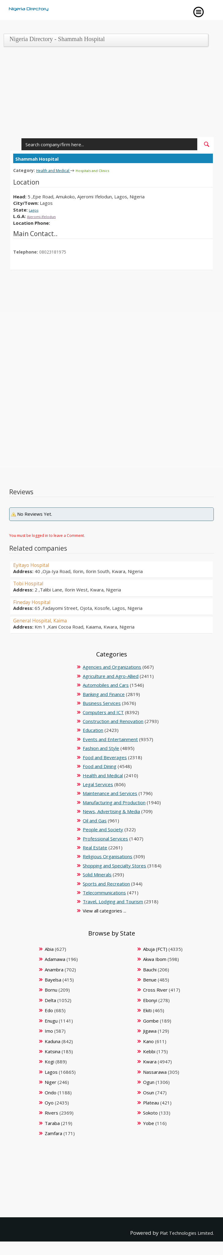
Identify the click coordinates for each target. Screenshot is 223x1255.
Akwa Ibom (154, 959)
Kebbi (149, 1051)
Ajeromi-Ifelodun (44, 216)
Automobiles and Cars (106, 685)
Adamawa (55, 959)
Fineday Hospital (35, 601)
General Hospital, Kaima (45, 620)
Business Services (102, 703)
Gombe (151, 1020)
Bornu (51, 989)
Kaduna (52, 1041)
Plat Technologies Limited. (182, 1232)
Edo (49, 1010)
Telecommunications (104, 892)
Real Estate (95, 847)
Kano (148, 1041)
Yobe (148, 1123)
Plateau (151, 1102)
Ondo (50, 1092)
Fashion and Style (101, 748)
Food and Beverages (105, 757)
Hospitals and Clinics (103, 170)
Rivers (51, 1112)
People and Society (103, 829)
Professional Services (105, 838)
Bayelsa (53, 979)
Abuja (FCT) (155, 949)
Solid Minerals (97, 874)
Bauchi (150, 969)
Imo (49, 1030)
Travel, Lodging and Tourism (113, 901)
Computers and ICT (103, 712)
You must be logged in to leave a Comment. (47, 535)
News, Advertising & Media (111, 811)
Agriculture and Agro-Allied (110, 676)
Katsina (52, 1051)
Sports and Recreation (106, 883)
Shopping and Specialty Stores (114, 865)
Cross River (155, 989)
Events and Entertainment (110, 739)
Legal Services (98, 784)
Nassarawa (155, 1072)
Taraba (52, 1123)
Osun (148, 1092)
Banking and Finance (104, 694)
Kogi (49, 1061)
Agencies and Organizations (112, 667)
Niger (50, 1082)
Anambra (54, 969)
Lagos (35, 209)
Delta (50, 1000)
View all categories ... (104, 910)
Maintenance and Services (110, 793)
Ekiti (147, 1010)
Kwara (150, 1061)
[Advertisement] (109, 94)
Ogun (148, 1082)
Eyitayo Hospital (34, 564)
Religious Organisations (107, 856)
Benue (150, 979)
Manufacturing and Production (114, 802)
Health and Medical (56, 170)
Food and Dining (99, 766)
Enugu (51, 1020)
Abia (49, 949)
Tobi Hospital (31, 583)
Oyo (49, 1102)
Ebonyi (150, 1000)
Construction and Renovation (113, 721)
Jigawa (150, 1030)
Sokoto (150, 1112)
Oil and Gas (95, 820)
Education (93, 730)
